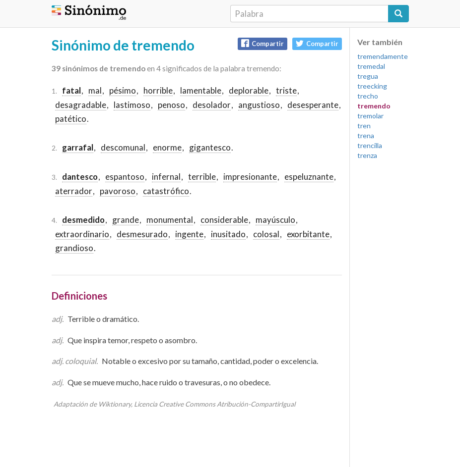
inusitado (228, 234)
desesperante (312, 105)
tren (364, 125)
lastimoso (132, 105)
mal (95, 90)
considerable (224, 219)
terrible (202, 176)
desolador (212, 105)
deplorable (248, 90)
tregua (367, 76)
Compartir (262, 43)
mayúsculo (275, 219)
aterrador (73, 191)
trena (365, 135)
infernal (166, 176)
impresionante (250, 176)
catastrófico (166, 191)
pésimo (122, 90)
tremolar (370, 115)
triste (286, 90)
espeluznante (308, 176)
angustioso (259, 105)
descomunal (123, 147)
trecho (367, 96)
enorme (167, 147)
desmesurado (142, 234)
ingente (189, 234)
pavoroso (117, 191)
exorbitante (308, 234)
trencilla (369, 145)
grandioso (74, 248)
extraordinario (82, 234)
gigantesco (210, 147)
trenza (367, 155)
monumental (169, 219)
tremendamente (382, 56)
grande (125, 219)
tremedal (371, 66)
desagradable (80, 105)
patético (70, 118)
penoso (171, 105)
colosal (266, 234)
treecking (372, 86)
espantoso (124, 176)
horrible (158, 90)
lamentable (200, 90)
